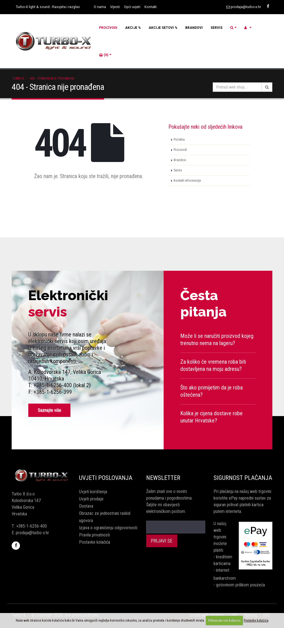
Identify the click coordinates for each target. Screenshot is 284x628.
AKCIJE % (133, 28)
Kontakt (150, 7)
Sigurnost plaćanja (243, 477)
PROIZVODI (108, 28)
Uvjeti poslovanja (105, 477)
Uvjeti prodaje (91, 499)
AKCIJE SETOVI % (163, 28)
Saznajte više (49, 410)
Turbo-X (18, 78)
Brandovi (180, 160)
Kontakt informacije (187, 180)
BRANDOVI (194, 28)
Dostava (86, 506)
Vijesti (115, 7)
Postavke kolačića (94, 542)
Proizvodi (180, 150)
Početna (179, 139)
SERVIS (216, 28)
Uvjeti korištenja (93, 491)
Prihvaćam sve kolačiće (224, 620)
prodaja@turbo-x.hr (246, 7)
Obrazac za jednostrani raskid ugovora (104, 517)
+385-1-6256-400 (31, 526)
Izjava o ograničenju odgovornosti (108, 527)
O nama (100, 7)
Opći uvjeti (132, 7)
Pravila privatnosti (94, 535)
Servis (178, 170)
